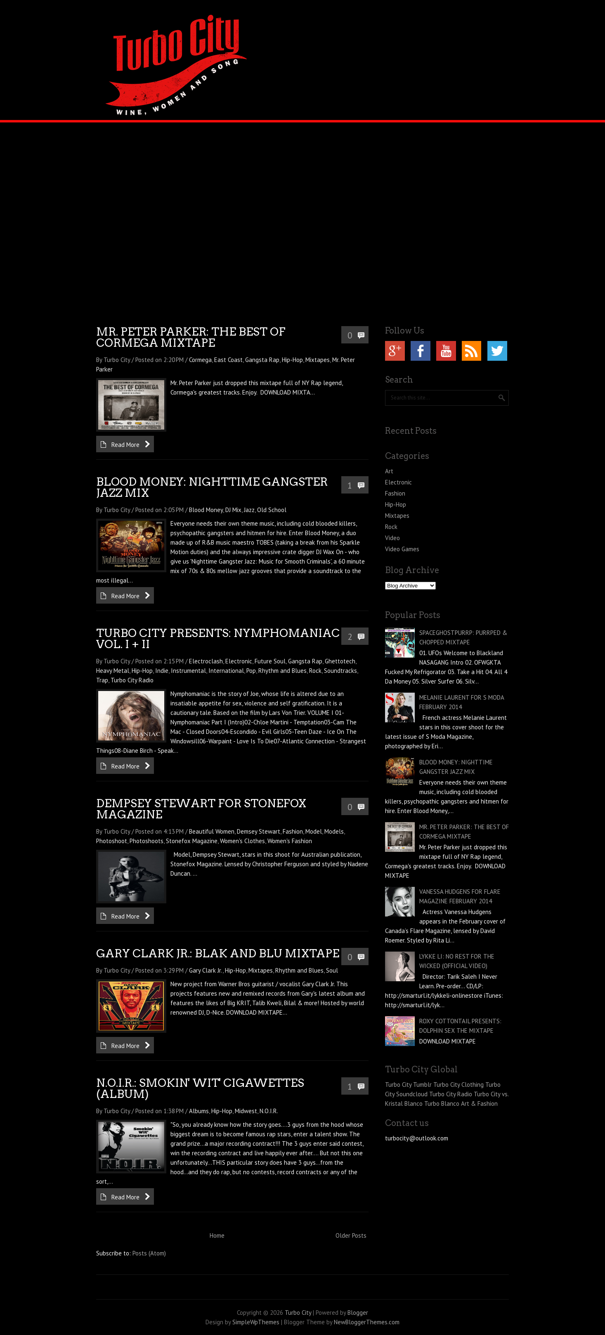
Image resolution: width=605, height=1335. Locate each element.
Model (313, 831)
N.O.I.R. (269, 1111)
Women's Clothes (242, 841)
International (226, 671)
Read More (125, 445)
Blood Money (206, 510)
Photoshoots (146, 841)
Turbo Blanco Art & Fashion (461, 1103)
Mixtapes (317, 360)
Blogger (357, 1312)
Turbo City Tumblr (408, 1084)
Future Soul (270, 661)
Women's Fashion (289, 841)
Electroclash (206, 661)
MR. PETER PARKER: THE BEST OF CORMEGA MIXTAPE (191, 337)
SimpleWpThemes (255, 1322)
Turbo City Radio (132, 680)
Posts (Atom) (149, 1253)
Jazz (249, 510)
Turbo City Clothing (458, 1084)
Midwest (246, 1111)
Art (389, 471)
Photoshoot (111, 841)
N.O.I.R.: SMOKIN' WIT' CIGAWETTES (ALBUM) (200, 1088)
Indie (161, 671)
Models (334, 831)
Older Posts (351, 1235)
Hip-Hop (292, 360)
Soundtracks (340, 671)
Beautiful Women (211, 831)
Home (217, 1235)
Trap (102, 680)
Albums (199, 1111)
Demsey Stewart (258, 831)
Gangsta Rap (262, 360)
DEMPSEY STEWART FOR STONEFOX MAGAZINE (201, 809)
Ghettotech (340, 661)
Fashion (293, 831)
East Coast (228, 360)
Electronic (238, 661)
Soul (332, 970)
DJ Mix (233, 510)
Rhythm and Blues (282, 671)
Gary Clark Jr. (205, 970)
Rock (315, 671)
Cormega (200, 360)
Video (392, 538)
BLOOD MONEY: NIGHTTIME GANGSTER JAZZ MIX (212, 487)
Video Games (402, 549)
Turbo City (298, 1312)
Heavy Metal (112, 671)
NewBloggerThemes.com (366, 1322)
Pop (251, 671)
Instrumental (188, 671)
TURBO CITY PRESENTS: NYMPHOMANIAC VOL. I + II (218, 638)
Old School (271, 510)
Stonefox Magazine (191, 841)
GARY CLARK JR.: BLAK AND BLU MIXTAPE (217, 953)
